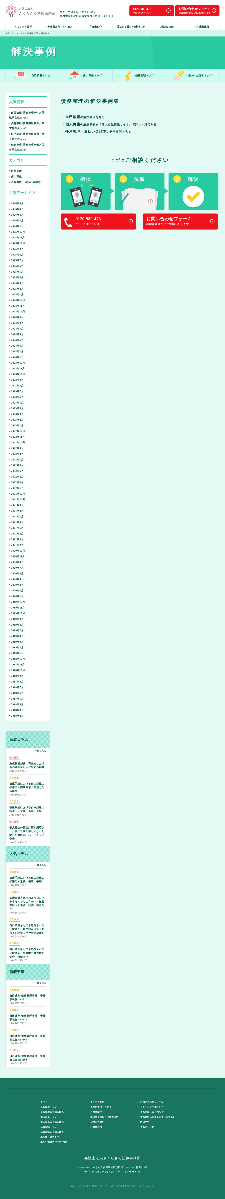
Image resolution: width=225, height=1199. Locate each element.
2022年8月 (16, 454)
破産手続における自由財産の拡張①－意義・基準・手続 (27, 806)
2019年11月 (17, 607)
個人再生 (15, 176)
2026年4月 (16, 209)
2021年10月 (17, 499)
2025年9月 (16, 249)
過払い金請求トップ (192, 76)
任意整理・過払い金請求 (25, 182)
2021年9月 (16, 505)
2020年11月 (17, 556)
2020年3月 (16, 585)
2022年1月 (16, 488)
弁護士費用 (201, 26)
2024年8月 (16, 323)
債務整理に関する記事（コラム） (157, 1117)
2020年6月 (16, 573)
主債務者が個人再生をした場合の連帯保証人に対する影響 (27, 762)
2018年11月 (17, 664)
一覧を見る (39, 751)
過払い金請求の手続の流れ (54, 1141)
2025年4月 (16, 277)
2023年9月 (16, 380)
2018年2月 (16, 716)
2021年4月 (16, 533)
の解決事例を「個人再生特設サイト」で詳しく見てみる (111, 124)
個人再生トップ (86, 76)
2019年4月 (16, 636)
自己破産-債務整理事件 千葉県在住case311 (27, 994)
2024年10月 (17, 311)
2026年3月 (16, 215)
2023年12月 (17, 363)
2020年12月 (17, 550)
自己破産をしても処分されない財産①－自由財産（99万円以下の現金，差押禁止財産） (27, 926)
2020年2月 (16, 590)
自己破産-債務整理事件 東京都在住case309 (27, 1034)
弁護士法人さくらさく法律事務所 (22, 33)
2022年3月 (16, 482)
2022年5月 (16, 471)
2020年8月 (16, 562)
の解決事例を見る (98, 131)
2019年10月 (17, 613)
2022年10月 (17, 442)
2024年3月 (16, 345)
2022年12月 (17, 431)
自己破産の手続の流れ (51, 1112)
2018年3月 (16, 710)
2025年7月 (16, 260)
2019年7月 (16, 630)
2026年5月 (16, 203)
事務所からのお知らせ (151, 1112)
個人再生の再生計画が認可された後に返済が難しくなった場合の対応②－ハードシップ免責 (27, 830)
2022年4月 (16, 476)
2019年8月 (16, 624)
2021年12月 (17, 493)
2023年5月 (16, 402)
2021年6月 (16, 522)
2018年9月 (16, 676)
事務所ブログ (146, 1127)
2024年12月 (17, 300)
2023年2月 (16, 419)
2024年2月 (16, 351)
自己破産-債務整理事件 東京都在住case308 (27, 1054)
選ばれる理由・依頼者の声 (130, 26)
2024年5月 (16, 340)
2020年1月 (16, 596)
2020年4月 (16, 579)
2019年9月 (16, 619)
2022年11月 (17, 437)
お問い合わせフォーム (151, 1102)
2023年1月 (16, 425)
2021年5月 (16, 528)
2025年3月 (16, 283)
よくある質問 (23, 26)
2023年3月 (16, 414)
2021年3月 (16, 539)
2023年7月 (16, 391)
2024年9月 (16, 317)
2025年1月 (16, 294)
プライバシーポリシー (151, 1107)
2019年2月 (16, 647)
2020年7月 (16, 567)
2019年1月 (16, 653)
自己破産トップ (32, 76)
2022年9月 (16, 448)
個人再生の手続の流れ (51, 1122)
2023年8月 (16, 385)
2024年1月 (16, 357)
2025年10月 (17, 243)
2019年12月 (17, 602)
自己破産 (15, 171)
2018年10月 (17, 670)
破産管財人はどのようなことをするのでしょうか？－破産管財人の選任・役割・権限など (27, 900)
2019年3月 (16, 642)
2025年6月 (16, 266)
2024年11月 (17, 306)
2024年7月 (16, 328)
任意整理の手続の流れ (51, 1132)
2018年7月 (16, 687)
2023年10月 (17, 374)
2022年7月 (16, 459)
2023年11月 (17, 368)
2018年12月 (17, 659)
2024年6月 (16, 334)
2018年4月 (16, 704)
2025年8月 (16, 254)
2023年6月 (16, 397)
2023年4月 (16, 408)
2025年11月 (17, 237)
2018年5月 (16, 698)
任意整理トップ (139, 76)
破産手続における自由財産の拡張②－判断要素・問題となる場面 (27, 784)
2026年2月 (16, 220)
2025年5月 (16, 271)
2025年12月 (17, 232)
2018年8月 (16, 681)
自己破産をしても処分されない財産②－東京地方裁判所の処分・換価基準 (27, 950)
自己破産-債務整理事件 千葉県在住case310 (27, 1014)
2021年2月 (16, 545)
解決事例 (144, 1122)
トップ (43, 1102)
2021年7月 (16, 516)
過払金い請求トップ (50, 1136)
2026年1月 (16, 226)
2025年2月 (16, 289)
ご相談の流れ (165, 26)
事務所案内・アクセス (59, 26)
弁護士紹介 (95, 26)
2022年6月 (16, 465)
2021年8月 (16, 511)
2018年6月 (16, 693)
